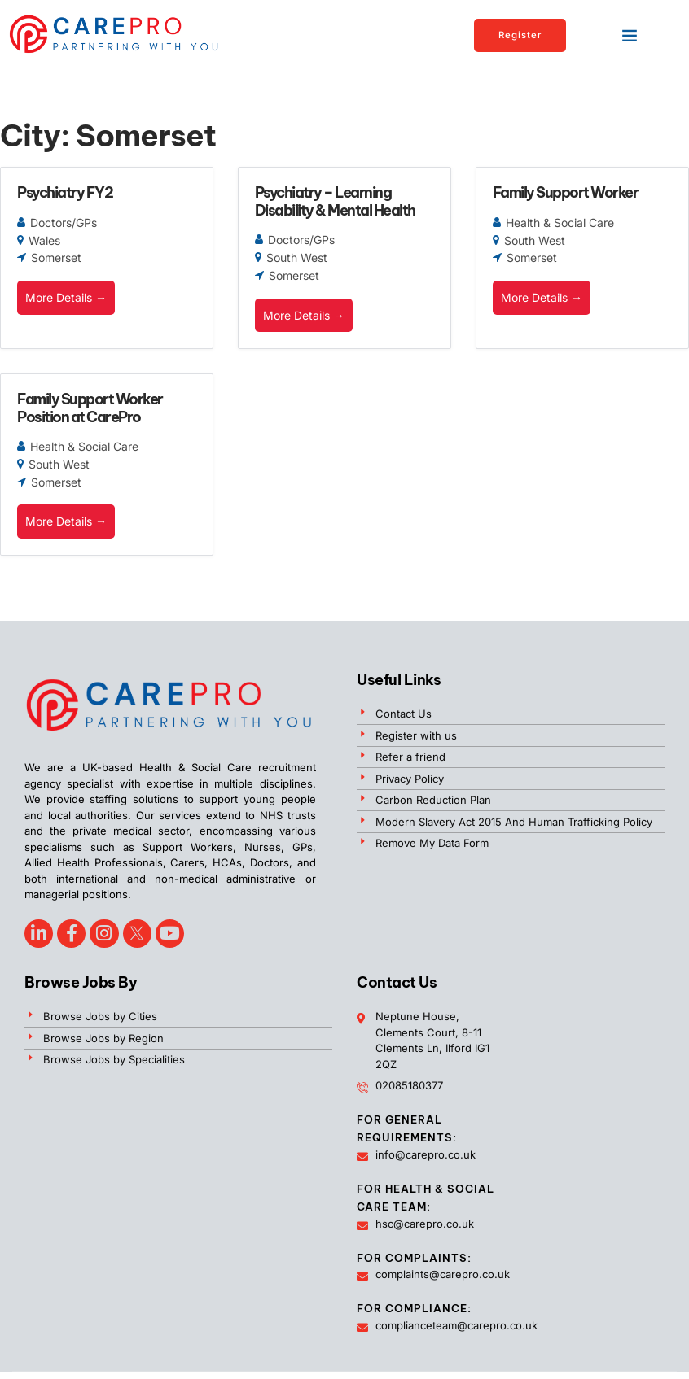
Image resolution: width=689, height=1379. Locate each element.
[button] (629, 35)
